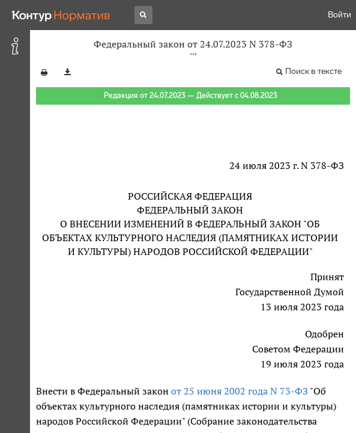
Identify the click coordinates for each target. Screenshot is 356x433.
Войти (339, 15)
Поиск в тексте (313, 71)
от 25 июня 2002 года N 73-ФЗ (239, 391)
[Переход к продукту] (61, 15)
